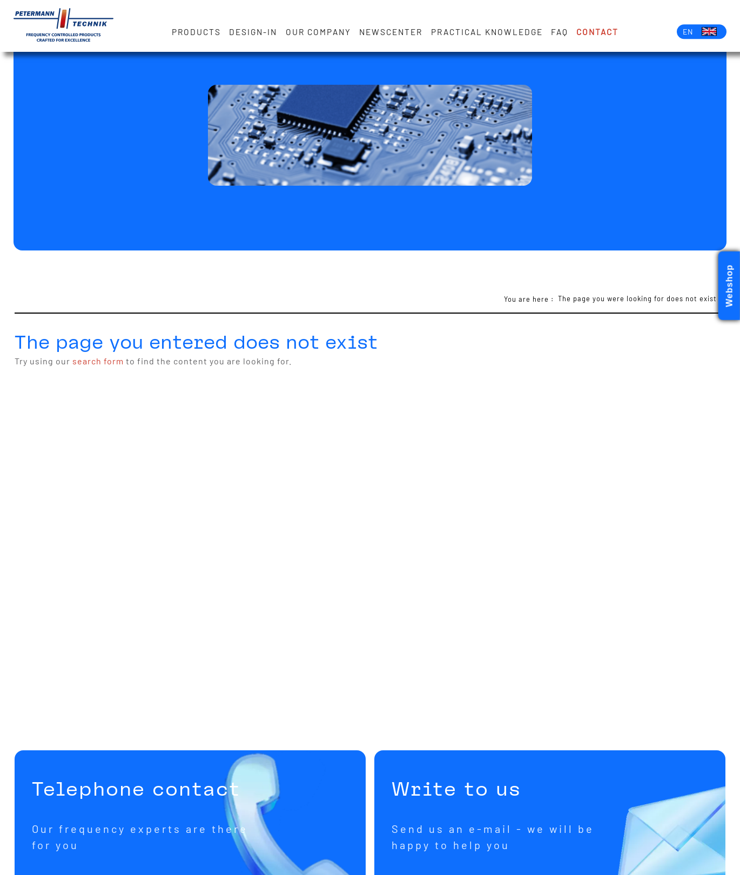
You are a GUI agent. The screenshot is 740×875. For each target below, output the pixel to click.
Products (196, 32)
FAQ (559, 32)
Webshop (729, 285)
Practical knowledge (487, 32)
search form (98, 361)
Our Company (318, 32)
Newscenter (390, 32)
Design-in (253, 32)
